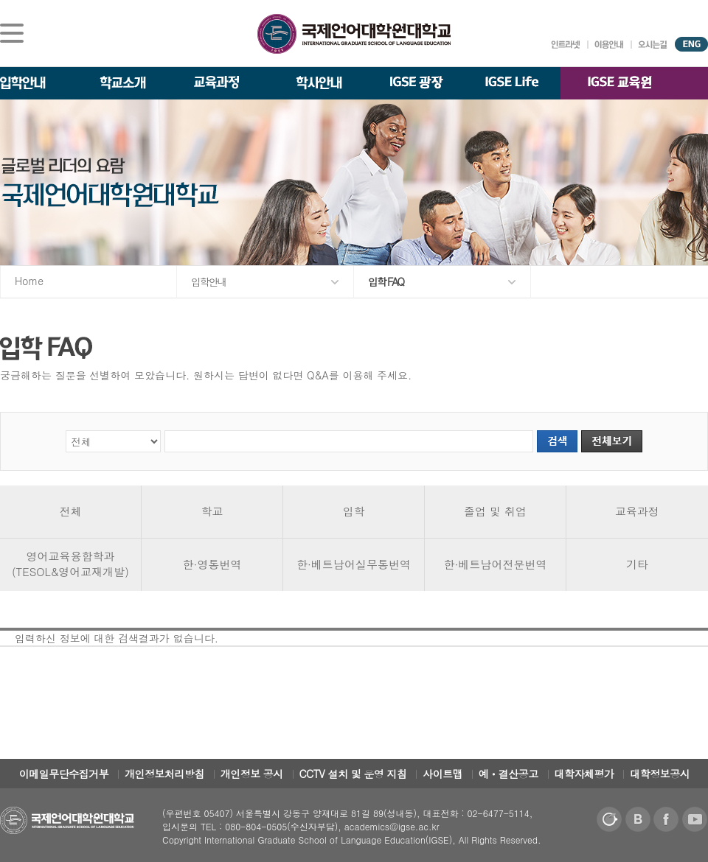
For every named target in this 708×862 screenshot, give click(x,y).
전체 (71, 511)
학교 (212, 511)
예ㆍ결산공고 (508, 773)
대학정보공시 (660, 773)
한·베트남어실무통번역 (353, 564)
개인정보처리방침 (164, 773)
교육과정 (637, 511)
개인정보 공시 (252, 773)
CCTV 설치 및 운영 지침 (353, 773)
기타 (637, 564)
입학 (354, 511)
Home (29, 280)
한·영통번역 (212, 564)
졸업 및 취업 (495, 511)
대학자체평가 (584, 773)
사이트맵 (442, 773)
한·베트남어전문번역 (495, 564)
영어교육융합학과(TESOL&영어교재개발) (70, 563)
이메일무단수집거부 (64, 773)
